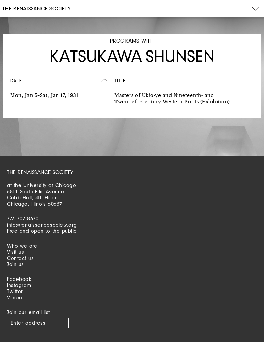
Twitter (15, 291)
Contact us (20, 258)
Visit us (15, 252)
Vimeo (14, 297)
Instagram (19, 285)
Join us (15, 264)
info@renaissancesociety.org (42, 224)
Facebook (19, 279)
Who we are (22, 245)
